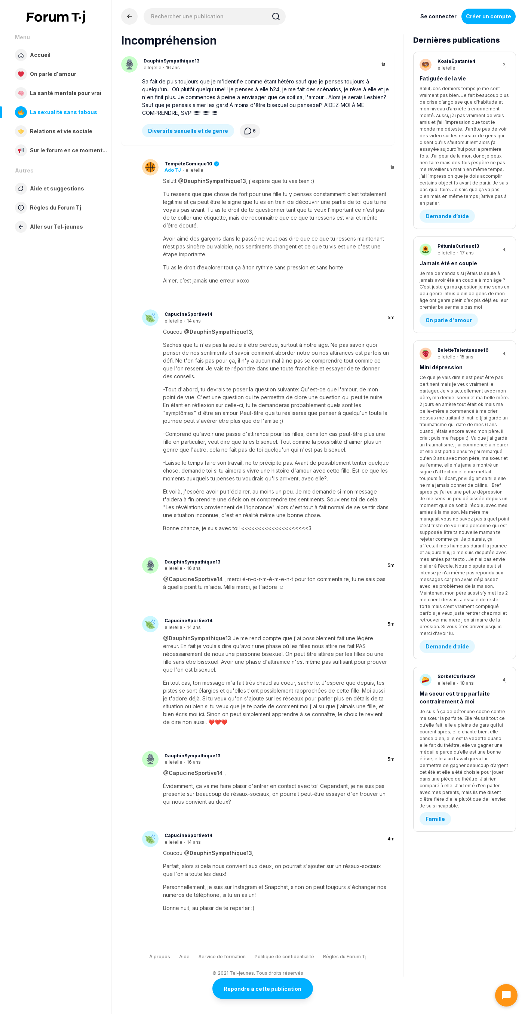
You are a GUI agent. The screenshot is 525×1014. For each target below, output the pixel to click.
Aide (184, 956)
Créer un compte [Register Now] (488, 16)
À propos (159, 956)
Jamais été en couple (448, 164)
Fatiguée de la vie (443, 78)
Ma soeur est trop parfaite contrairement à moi (455, 339)
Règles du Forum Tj (344, 956)
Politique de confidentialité (284, 956)
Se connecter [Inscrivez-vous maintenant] (438, 16)
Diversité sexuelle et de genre (188, 131)
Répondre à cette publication (262, 989)
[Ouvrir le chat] (506, 995)
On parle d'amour (449, 202)
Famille (435, 382)
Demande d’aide (447, 117)
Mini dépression (441, 250)
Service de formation (222, 956)
